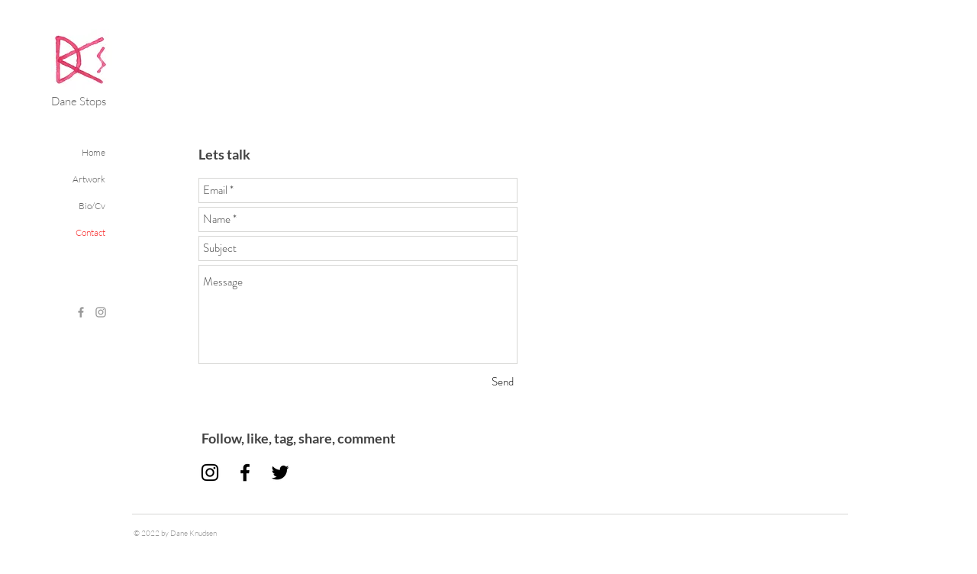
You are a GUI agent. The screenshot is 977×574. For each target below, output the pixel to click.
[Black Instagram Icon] (209, 472)
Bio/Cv (92, 205)
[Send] (503, 382)
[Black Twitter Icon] (280, 472)
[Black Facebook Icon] (245, 472)
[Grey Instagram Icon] (101, 312)
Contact (90, 232)
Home (93, 152)
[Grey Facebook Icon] (81, 312)
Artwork (89, 179)
